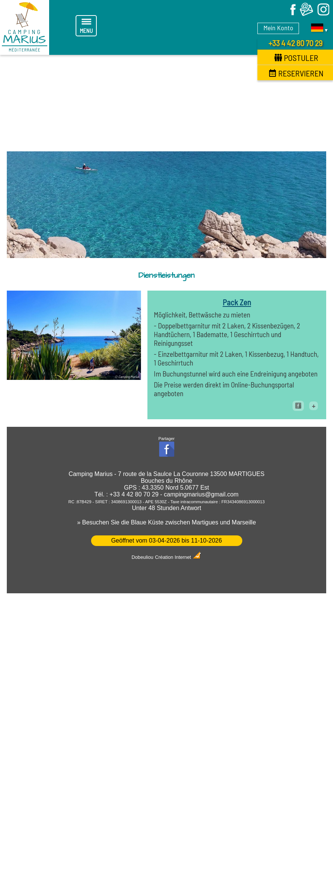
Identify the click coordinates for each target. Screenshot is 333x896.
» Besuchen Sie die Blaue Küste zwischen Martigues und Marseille (166, 522)
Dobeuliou (142, 557)
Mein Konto (278, 27)
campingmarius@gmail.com (201, 494)
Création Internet (178, 557)
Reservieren (296, 73)
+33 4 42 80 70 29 (295, 43)
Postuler (296, 57)
